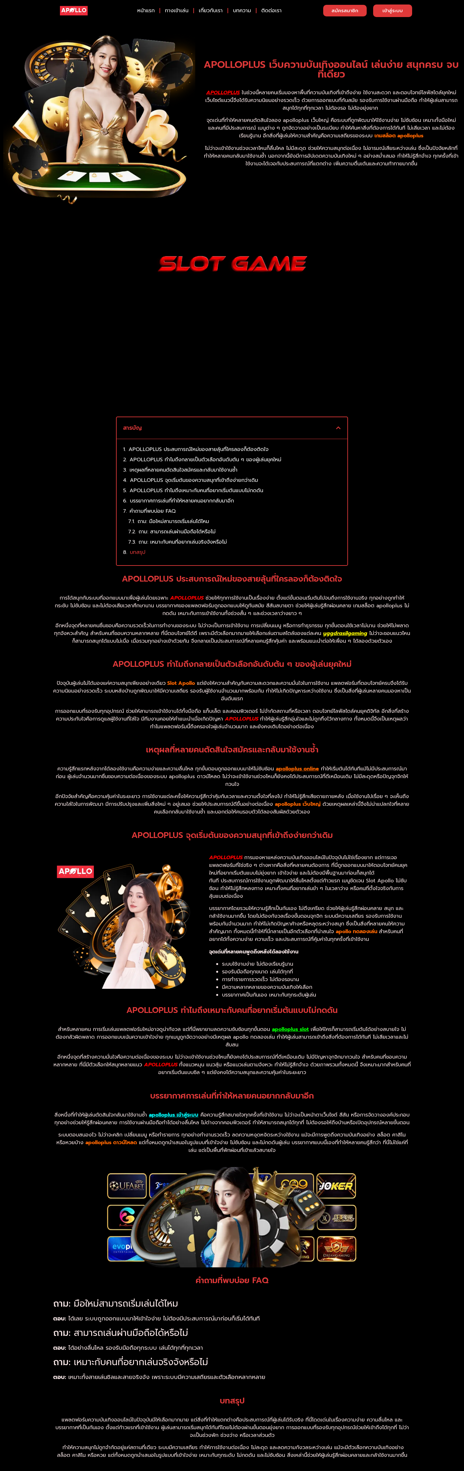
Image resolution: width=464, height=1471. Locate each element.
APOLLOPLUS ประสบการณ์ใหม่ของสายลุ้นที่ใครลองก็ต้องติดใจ (198, 437)
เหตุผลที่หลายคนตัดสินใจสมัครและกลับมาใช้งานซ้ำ (183, 458)
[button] (338, 415)
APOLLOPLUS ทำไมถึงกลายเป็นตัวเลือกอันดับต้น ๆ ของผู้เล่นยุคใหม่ (205, 448)
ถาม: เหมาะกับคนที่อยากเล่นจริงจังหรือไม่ (183, 530)
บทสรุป (137, 540)
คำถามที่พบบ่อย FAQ (153, 499)
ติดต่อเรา (271, 10)
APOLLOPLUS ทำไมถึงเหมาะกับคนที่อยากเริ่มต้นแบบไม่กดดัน (196, 479)
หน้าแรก (146, 10)
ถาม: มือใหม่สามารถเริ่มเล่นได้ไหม (173, 509)
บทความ (242, 10)
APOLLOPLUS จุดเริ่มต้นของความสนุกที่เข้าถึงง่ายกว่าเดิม (194, 468)
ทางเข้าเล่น (176, 10)
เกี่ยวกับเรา (211, 10)
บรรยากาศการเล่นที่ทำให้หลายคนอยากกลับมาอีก (182, 489)
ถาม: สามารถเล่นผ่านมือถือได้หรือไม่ (177, 520)
